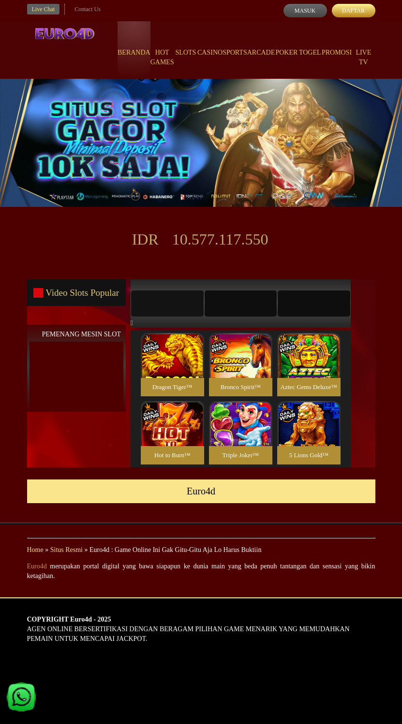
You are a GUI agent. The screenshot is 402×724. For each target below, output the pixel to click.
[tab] (167, 303)
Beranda (134, 43)
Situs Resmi (66, 549)
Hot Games (162, 48)
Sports (235, 43)
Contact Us (87, 9)
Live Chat (43, 9)
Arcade (261, 43)
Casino (210, 43)
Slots (185, 43)
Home (35, 549)
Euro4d (37, 566)
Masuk (305, 10)
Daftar (353, 10)
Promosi (337, 43)
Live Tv (363, 48)
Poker (286, 43)
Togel (310, 43)
